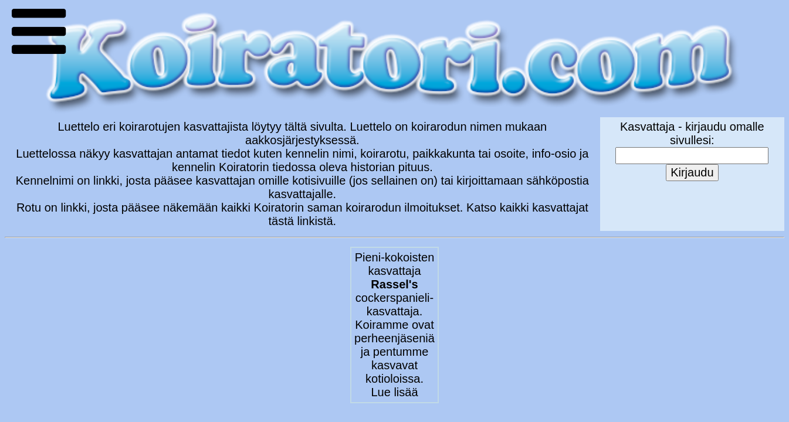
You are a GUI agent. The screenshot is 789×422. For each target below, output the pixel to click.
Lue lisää (394, 392)
